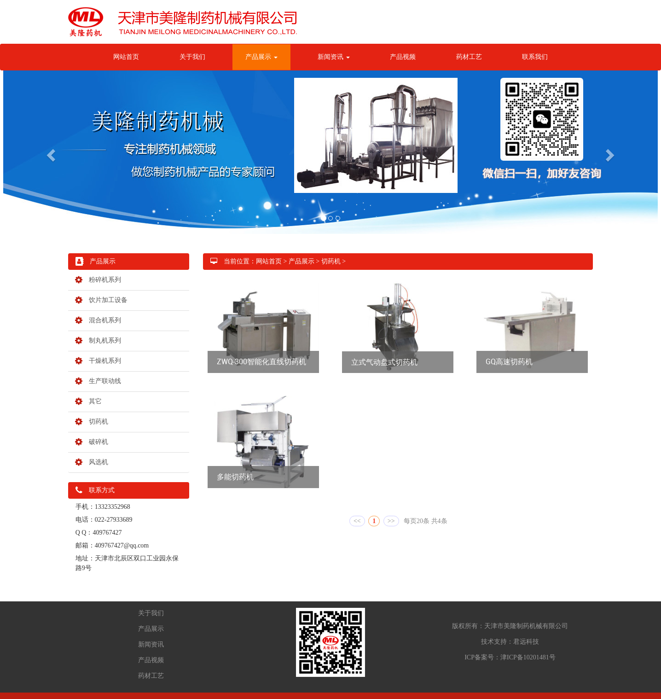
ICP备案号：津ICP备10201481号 (510, 657)
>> (391, 521)
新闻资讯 (334, 56)
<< (357, 521)
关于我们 (192, 56)
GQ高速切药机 (509, 361)
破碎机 (91, 441)
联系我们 (535, 56)
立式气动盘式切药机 (384, 362)
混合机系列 (98, 320)
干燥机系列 (98, 360)
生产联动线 (98, 381)
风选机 (91, 462)
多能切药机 (235, 477)
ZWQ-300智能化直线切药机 (261, 361)
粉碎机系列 (98, 279)
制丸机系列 (98, 340)
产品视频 (403, 56)
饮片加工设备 (101, 300)
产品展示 (261, 56)
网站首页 (126, 56)
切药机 (91, 421)
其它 (88, 401)
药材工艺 (469, 56)
